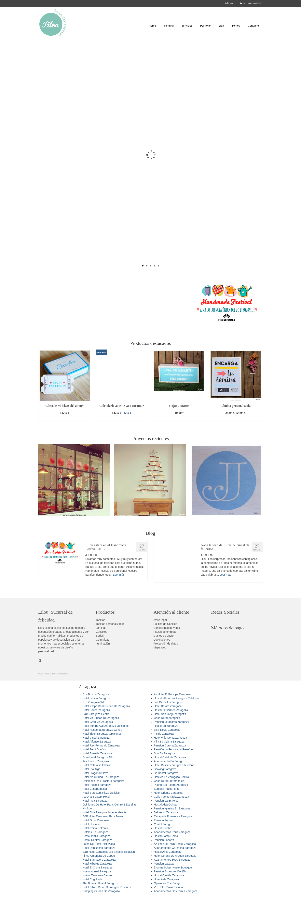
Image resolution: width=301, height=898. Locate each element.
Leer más (118, 574)
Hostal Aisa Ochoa (165, 804)
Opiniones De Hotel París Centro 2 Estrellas (109, 804)
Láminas (101, 627)
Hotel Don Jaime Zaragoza (99, 847)
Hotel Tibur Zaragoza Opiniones (102, 733)
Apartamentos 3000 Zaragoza (172, 859)
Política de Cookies (165, 623)
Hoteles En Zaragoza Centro (171, 777)
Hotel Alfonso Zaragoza (97, 741)
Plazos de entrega (165, 631)
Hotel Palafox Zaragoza (97, 784)
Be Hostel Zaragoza (166, 773)
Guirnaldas (102, 639)
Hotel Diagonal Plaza (95, 773)
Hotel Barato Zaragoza (168, 706)
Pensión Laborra (164, 840)
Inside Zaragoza (164, 733)
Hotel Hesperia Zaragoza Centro (102, 729)
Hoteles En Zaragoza (96, 832)
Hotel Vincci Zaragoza (96, 737)
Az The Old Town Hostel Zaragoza (175, 843)
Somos (236, 25)
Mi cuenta (230, 3)
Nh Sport (88, 808)
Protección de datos (166, 643)
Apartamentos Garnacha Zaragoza (175, 847)
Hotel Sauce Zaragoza (96, 710)
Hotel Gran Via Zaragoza (98, 721)
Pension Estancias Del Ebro (171, 871)
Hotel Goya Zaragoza (96, 820)
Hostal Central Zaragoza (98, 840)
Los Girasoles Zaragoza (168, 702)
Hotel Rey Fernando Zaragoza (101, 745)
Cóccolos (101, 631)
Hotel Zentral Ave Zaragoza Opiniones (106, 725)
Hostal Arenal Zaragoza (97, 871)
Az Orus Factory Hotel (96, 796)
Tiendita (169, 25)
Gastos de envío (164, 635)
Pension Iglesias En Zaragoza (172, 808)
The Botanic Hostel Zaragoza (100, 883)
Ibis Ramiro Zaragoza (96, 761)
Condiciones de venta (167, 627)
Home (152, 25)
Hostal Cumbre (163, 828)
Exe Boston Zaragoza (96, 694)
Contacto (253, 25)
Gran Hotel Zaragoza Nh (98, 757)
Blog (221, 25)
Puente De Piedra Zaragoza (171, 784)
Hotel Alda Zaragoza (166, 879)
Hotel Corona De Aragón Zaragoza (175, 855)
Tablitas (100, 619)
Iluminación (103, 643)
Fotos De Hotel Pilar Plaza (99, 843)
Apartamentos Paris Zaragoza (172, 832)
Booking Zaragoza (165, 769)
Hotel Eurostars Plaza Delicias (101, 792)
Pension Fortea (163, 820)
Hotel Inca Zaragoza (95, 800)
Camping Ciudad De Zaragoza (101, 891)
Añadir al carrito (64, 418)
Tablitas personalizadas (110, 623)
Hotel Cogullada (92, 879)
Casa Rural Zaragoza (167, 718)
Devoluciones (162, 639)
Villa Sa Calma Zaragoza (169, 741)
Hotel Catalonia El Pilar (97, 765)
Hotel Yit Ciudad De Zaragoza (101, 718)
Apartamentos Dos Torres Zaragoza (176, 891)
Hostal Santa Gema (166, 836)
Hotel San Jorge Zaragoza (170, 714)
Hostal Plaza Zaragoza (97, 836)
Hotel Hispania (92, 824)
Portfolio (205, 25)
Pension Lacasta (164, 863)
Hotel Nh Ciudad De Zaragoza (101, 777)
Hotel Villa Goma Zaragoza (170, 737)
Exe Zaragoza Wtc (94, 702)
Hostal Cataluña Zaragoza (170, 757)
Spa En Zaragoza (164, 753)
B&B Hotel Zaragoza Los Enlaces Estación (109, 851)
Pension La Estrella (166, 800)
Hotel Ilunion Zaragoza (96, 698)
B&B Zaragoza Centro (96, 714)
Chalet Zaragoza (164, 824)
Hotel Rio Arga (91, 769)
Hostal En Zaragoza (166, 725)
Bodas (100, 635)
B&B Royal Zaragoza (167, 729)
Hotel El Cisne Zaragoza (98, 867)
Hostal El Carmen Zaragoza (171, 710)
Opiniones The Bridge (167, 883)
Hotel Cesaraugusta (95, 788)
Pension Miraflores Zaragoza (171, 721)
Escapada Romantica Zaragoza (173, 816)
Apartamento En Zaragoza (170, 761)
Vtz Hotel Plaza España (168, 887)
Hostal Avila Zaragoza (167, 851)
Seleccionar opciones (235, 418)
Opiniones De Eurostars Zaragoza (103, 780)
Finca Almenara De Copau (99, 855)
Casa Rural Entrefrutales (169, 780)
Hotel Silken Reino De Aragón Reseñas (107, 887)
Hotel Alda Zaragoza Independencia (105, 812)
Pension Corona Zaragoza (170, 745)
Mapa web (160, 647)
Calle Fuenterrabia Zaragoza (171, 796)
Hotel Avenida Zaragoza (97, 753)
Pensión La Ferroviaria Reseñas (173, 749)
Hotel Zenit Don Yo (94, 749)
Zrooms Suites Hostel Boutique (173, 867)
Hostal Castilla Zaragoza (169, 875)
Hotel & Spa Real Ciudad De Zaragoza (106, 706)
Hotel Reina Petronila (96, 828)
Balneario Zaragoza (166, 812)
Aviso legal (160, 619)
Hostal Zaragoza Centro (97, 875)
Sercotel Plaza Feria (166, 788)
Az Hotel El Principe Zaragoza (172, 694)
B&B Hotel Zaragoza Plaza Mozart (104, 816)
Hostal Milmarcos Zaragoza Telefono (176, 698)
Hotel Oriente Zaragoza (168, 792)
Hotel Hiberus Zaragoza (97, 863)
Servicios (187, 25)
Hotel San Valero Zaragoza (99, 859)
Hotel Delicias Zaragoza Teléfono (174, 765)
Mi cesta (250, 3)
